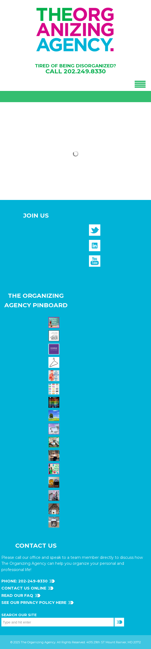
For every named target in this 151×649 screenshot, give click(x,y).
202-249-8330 (32, 581)
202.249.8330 (85, 71)
